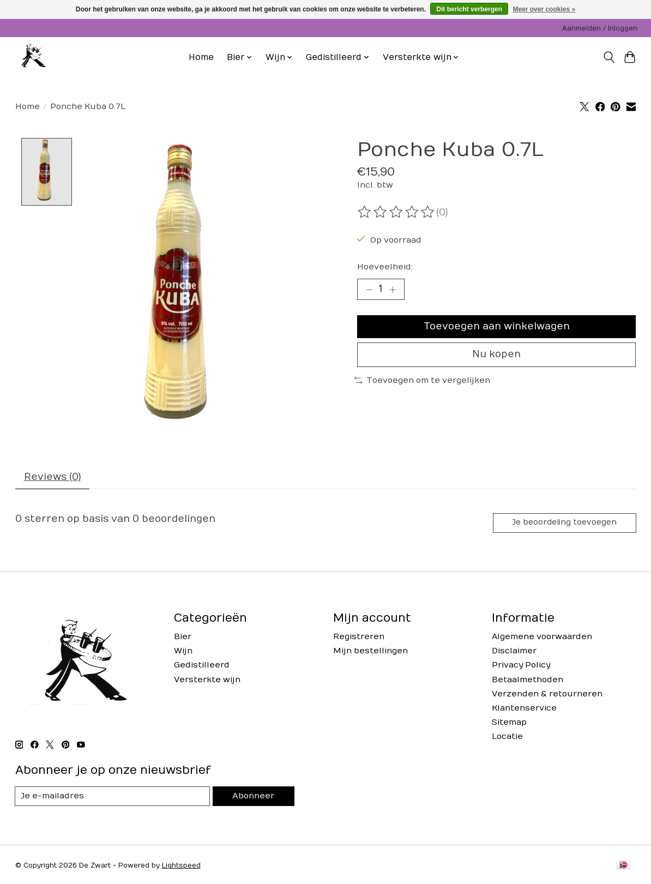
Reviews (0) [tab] (52, 478)
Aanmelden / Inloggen (599, 28)
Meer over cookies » (544, 9)
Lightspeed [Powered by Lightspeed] (181, 867)
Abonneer (253, 797)
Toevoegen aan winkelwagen (497, 327)
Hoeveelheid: (385, 267)
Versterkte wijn (207, 680)
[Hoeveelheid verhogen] (392, 289)
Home (201, 57)
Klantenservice (524, 709)
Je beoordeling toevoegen (563, 523)
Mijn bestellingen (370, 652)
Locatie (507, 738)
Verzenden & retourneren (547, 695)
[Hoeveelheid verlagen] (369, 289)
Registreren (358, 638)
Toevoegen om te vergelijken (422, 382)
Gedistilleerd (202, 666)
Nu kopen (496, 356)
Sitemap (509, 724)
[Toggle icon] (609, 57)
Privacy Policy (521, 666)
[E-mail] (112, 798)
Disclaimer (514, 652)
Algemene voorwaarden (542, 638)
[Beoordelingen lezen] (397, 212)
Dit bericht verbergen (469, 9)
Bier (182, 638)
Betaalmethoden (527, 680)
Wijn (183, 652)
